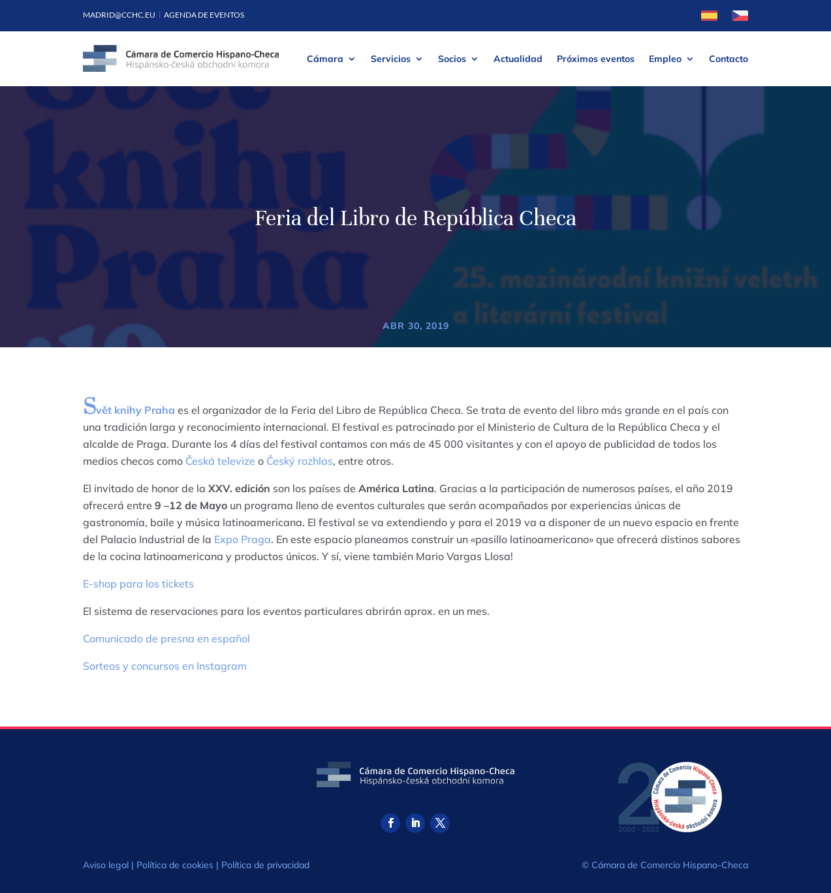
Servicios (391, 59)
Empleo (665, 59)
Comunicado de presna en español (166, 638)
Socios (452, 59)
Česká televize (220, 460)
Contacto (728, 59)
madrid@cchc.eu (119, 15)
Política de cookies (174, 865)
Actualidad (518, 59)
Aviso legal (106, 865)
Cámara (325, 59)
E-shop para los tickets (138, 583)
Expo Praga (242, 539)
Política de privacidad (265, 865)
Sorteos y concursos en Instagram (165, 665)
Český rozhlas (299, 460)
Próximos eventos (596, 59)
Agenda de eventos (204, 15)
